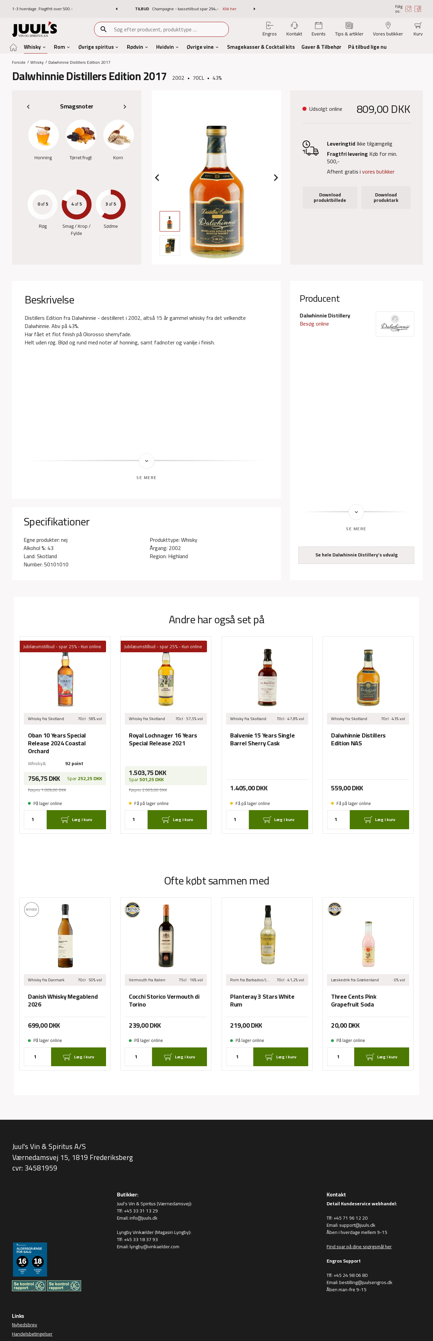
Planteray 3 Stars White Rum (262, 1000)
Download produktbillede (330, 197)
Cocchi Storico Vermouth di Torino (164, 1000)
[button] (116, 9)
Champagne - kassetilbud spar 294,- (186, 9)
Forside (19, 62)
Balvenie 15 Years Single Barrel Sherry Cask (262, 739)
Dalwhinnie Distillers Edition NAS (358, 739)
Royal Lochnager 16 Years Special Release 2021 (163, 739)
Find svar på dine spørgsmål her (359, 1246)
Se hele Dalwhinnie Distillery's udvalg (356, 554)
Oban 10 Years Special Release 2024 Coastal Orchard (57, 743)
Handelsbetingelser (32, 1333)
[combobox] (171, 29)
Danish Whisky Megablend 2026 (63, 1000)
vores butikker (378, 171)
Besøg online (314, 323)
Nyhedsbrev (24, 1325)
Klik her (229, 9)
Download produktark (386, 197)
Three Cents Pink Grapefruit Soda (353, 1000)
